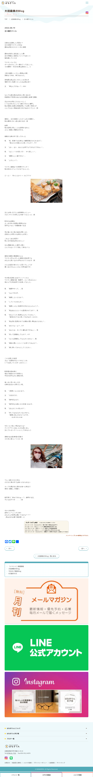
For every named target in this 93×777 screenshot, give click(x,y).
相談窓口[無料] (16, 763)
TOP (6, 19)
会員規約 (52, 763)
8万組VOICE (13, 573)
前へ (83, 548)
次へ (10, 548)
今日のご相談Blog (15, 571)
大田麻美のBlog (15, 19)
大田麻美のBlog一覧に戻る (47, 556)
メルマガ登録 (28, 763)
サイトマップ (61, 763)
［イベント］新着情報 (16, 566)
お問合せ (7, 763)
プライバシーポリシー (40, 763)
